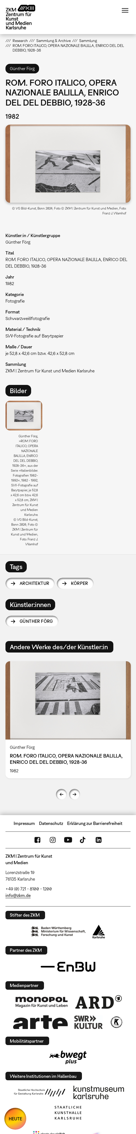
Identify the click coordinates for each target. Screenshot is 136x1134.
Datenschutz (51, 823)
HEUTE (15, 1118)
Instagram (52, 840)
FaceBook (37, 840)
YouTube (68, 840)
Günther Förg (36, 621)
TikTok (83, 840)
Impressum (24, 823)
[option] (26, 475)
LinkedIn (98, 840)
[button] (68, 164)
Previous (61, 794)
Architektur (34, 583)
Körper (79, 583)
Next (74, 794)
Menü (125, 10)
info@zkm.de (18, 895)
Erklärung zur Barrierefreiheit (94, 823)
